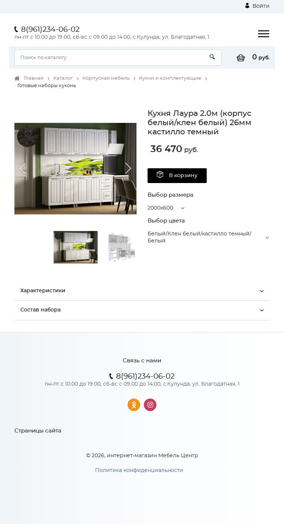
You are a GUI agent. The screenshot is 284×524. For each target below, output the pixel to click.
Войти (257, 6)
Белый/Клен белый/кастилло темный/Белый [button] (199, 237)
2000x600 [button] (160, 208)
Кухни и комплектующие (170, 78)
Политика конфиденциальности (139, 470)
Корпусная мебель (105, 78)
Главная (34, 78)
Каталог (63, 78)
